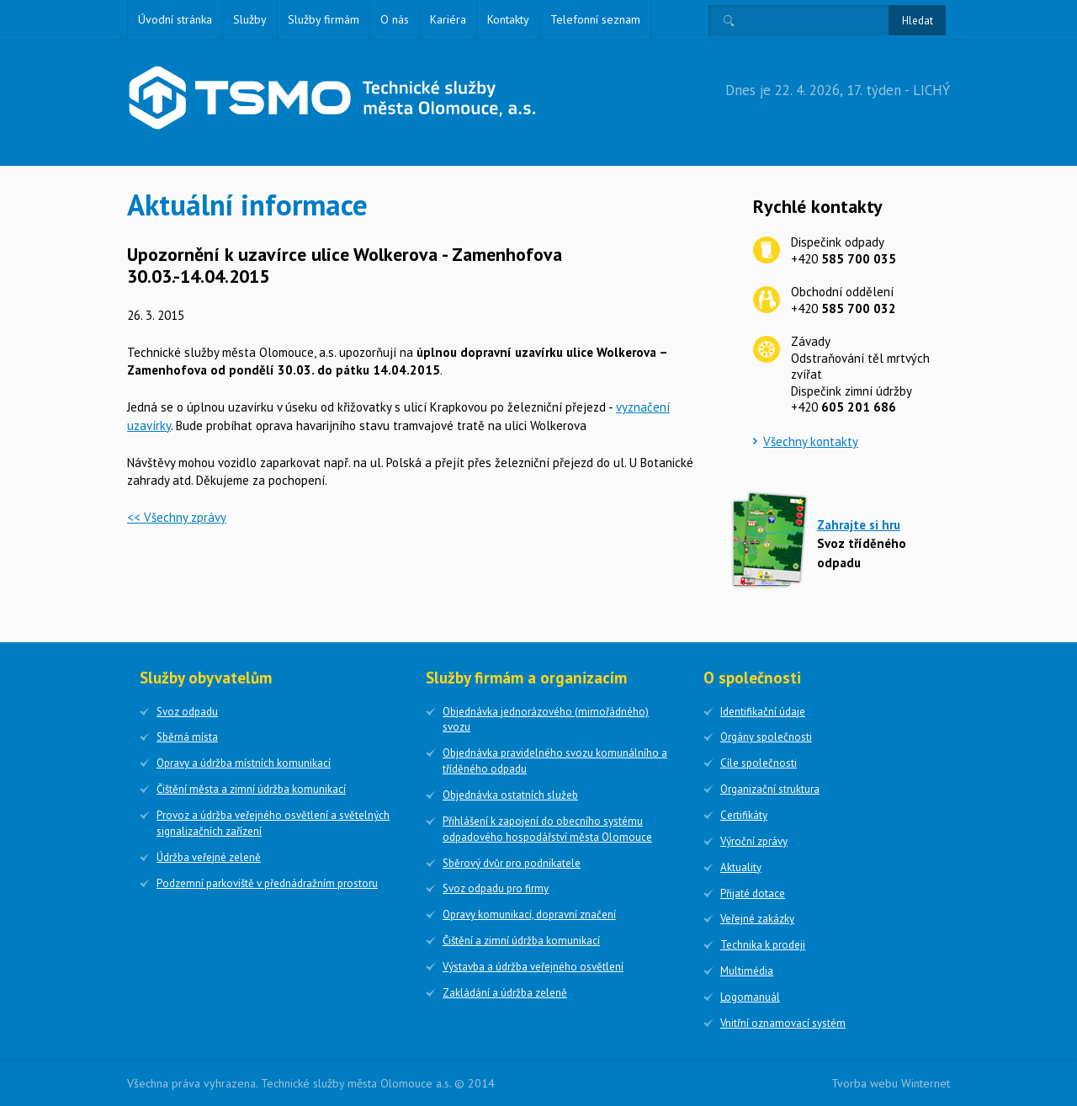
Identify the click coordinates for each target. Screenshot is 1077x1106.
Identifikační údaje (762, 712)
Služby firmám (323, 19)
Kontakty (508, 19)
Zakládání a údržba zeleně (505, 993)
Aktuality (740, 867)
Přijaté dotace (752, 893)
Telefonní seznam (595, 19)
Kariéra (448, 19)
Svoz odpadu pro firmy (496, 888)
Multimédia (746, 971)
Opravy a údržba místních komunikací (244, 763)
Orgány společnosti (766, 737)
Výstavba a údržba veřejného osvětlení (533, 967)
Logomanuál (750, 997)
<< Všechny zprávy (176, 517)
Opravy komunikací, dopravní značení (529, 914)
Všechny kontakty (810, 441)
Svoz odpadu (187, 712)
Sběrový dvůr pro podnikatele (512, 863)
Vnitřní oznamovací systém (783, 1023)
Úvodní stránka (175, 19)
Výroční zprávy (754, 841)
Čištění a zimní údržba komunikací (521, 940)
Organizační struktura (770, 789)
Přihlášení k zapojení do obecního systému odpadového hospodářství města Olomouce (547, 829)
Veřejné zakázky (757, 919)
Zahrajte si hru (858, 525)
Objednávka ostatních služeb (510, 795)
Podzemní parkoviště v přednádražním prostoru (267, 883)
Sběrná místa (187, 737)
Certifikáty (743, 815)
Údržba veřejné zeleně (209, 857)
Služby (250, 19)
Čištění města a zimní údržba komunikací (251, 789)
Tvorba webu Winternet (890, 1083)
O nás (394, 19)
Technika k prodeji (762, 945)
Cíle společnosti (758, 763)
